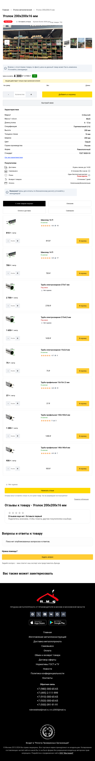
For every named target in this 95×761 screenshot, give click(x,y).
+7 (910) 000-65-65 (47, 696)
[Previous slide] (6, 42)
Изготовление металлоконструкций (47, 637)
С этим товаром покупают (24, 203)
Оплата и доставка (24, 211)
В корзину (82, 241)
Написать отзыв (47, 491)
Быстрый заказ (48, 103)
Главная (47, 632)
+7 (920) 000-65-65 (47, 700)
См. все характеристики (14, 157)
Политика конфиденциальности (47, 673)
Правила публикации (81, 499)
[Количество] (20, 94)
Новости (47, 669)
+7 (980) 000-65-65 (47, 688)
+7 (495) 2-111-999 (47, 692)
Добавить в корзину (67, 94)
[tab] (30, 56)
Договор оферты (47, 659)
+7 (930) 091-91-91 (47, 704)
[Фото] (33, 42)
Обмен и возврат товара (47, 655)
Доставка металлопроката (47, 641)
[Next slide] (58, 42)
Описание (70, 203)
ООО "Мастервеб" (66, 753)
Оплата (47, 650)
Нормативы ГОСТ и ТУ (47, 664)
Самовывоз (70, 211)
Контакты (47, 678)
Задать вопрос (47, 557)
